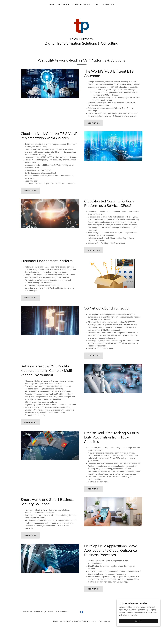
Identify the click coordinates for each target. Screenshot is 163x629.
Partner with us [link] (81, 4)
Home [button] (55, 621)
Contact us (94, 123)
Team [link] (95, 4)
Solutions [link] (63, 4)
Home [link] (52, 4)
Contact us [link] (108, 4)
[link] (81, 26)
